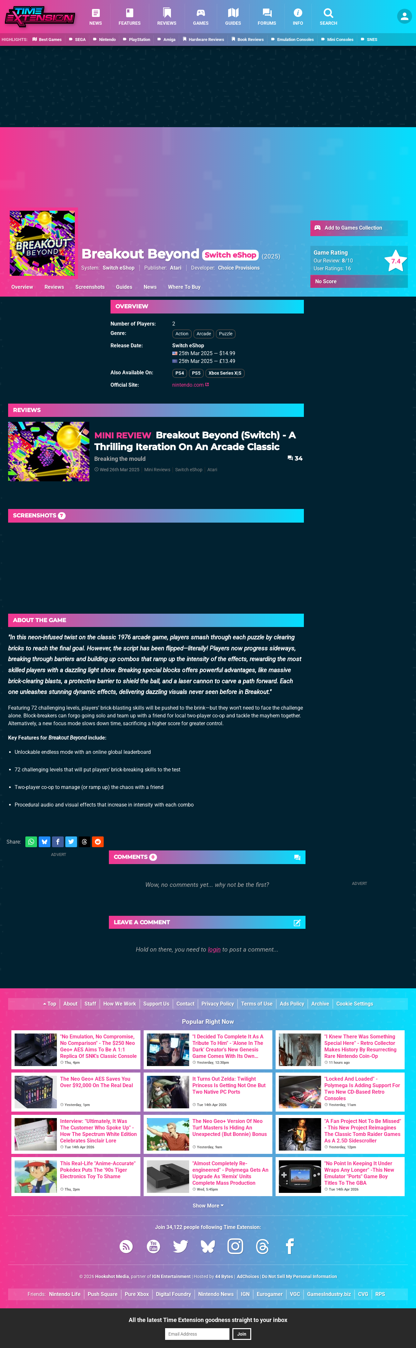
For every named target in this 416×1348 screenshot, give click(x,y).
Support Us (156, 1004)
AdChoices (247, 1276)
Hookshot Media (112, 1276)
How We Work (119, 1004)
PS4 (180, 373)
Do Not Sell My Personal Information (299, 1276)
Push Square (103, 1294)
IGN (245, 1294)
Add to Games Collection (348, 228)
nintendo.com (190, 385)
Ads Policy (292, 1004)
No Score (326, 281)
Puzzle (225, 334)
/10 (347, 261)
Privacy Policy (218, 1004)
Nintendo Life (65, 1294)
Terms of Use (257, 1004)
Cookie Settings (354, 1004)
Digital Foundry (173, 1294)
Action (182, 334)
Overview (22, 287)
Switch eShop (119, 268)
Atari (175, 268)
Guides (124, 287)
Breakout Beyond (170, 254)
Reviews (54, 287)
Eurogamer (270, 1294)
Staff (90, 1004)
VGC (295, 1294)
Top (49, 1004)
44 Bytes (224, 1276)
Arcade (204, 334)
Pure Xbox (137, 1294)
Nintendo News (216, 1294)
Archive (320, 1004)
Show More (208, 1206)
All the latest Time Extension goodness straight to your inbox (208, 1319)
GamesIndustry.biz (329, 1294)
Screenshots (90, 287)
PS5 (196, 373)
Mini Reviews (157, 470)
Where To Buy (184, 287)
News (150, 287)
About (70, 1004)
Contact (185, 1004)
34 (294, 458)
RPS (380, 1294)
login (214, 949)
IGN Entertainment (171, 1276)
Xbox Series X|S (225, 373)
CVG (363, 1294)
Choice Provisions (239, 268)
